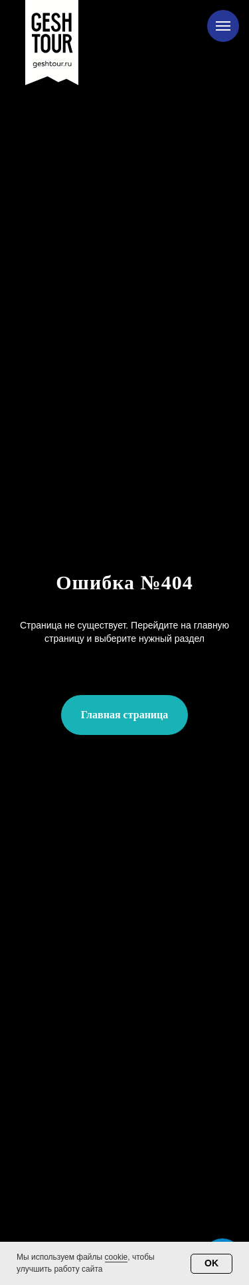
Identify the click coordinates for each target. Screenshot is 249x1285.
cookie (116, 1257)
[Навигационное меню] (223, 26)
